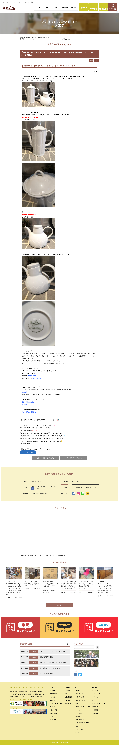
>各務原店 (53, 719)
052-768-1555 (37, 378)
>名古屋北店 (53, 710)
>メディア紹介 (96, 693)
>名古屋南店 (53, 713)
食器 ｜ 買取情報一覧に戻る (73, 458)
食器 (91, 60)
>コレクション (79, 710)
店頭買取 (53, 690)
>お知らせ (95, 697)
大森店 (34, 37)
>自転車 (77, 726)
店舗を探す (64, 7)
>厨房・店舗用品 (79, 719)
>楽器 (76, 703)
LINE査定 (93, 9)
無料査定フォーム (84, 8)
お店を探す (53, 693)
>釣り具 (77, 732)
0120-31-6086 (32, 375)
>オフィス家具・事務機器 (82, 722)
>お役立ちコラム (97, 700)
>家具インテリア (79, 693)
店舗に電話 (113, 9)
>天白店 (52, 706)
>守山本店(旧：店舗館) (56, 703)
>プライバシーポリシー (98, 703)
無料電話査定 (103, 9)
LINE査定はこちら (27, 452)
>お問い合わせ (96, 706)
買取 (47, 7)
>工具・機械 (78, 713)
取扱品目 (77, 690)
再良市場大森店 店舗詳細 (29, 412)
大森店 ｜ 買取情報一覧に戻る (45, 458)
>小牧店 (52, 697)
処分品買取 (68, 697)
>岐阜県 (67, 693)
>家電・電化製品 (79, 697)
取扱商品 (73, 7)
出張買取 (68, 687)
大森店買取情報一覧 (42, 37)
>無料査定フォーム (97, 710)
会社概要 (94, 687)
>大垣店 (52, 716)
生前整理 (68, 703)
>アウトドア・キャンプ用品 (82, 706)
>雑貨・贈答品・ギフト (81, 700)
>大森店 (52, 700)
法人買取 (68, 700)
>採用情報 (95, 690)
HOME (38, 7)
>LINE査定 (95, 713)
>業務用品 (77, 716)
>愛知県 (67, 690)
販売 (56, 7)
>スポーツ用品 (79, 729)
